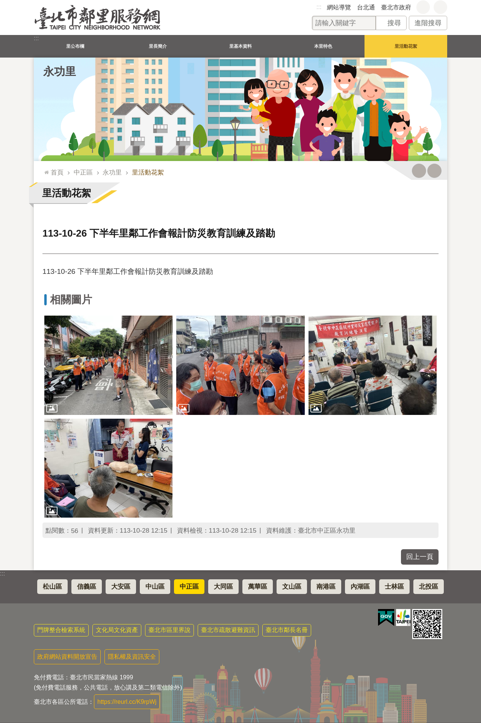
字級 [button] (423, 7)
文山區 (291, 586)
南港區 (326, 586)
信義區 (86, 586)
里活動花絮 (405, 46)
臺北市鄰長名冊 (287, 630)
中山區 (155, 586)
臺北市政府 (396, 7)
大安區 (120, 586)
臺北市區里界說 (169, 630)
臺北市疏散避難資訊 (228, 630)
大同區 (223, 586)
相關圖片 (71, 299)
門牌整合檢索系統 (61, 630)
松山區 (52, 586)
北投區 (428, 586)
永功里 (59, 71)
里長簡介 (158, 46)
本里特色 (323, 46)
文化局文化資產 (117, 630)
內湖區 (360, 586)
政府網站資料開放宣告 (67, 656)
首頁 (57, 172)
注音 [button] (434, 171)
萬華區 (257, 586)
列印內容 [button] (419, 171)
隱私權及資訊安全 (132, 656)
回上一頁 (419, 556)
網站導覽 (339, 7)
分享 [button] (440, 7)
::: (318, 7)
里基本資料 (240, 46)
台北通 (366, 7)
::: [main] (44, 169)
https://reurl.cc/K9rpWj (126, 702)
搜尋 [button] (394, 23)
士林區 (394, 586)
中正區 (83, 172)
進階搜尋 (428, 23)
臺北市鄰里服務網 (97, 17)
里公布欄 (75, 46)
